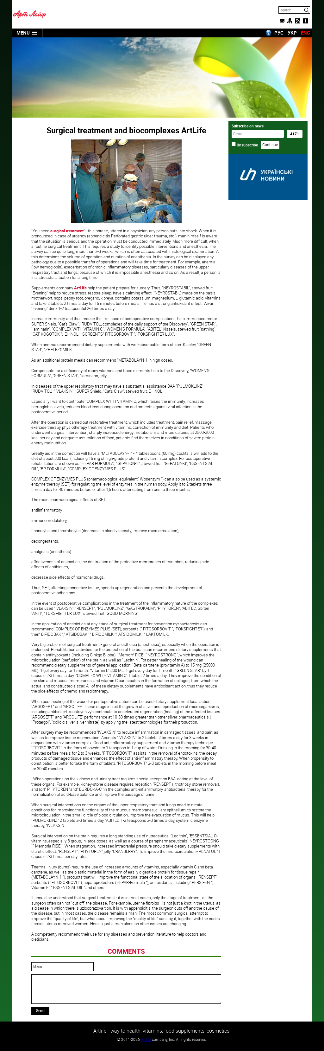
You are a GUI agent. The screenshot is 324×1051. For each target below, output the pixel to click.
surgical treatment (67, 231)
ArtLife (80, 288)
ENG (305, 32)
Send (40, 1010)
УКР (292, 32)
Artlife (146, 1039)
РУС (279, 32)
